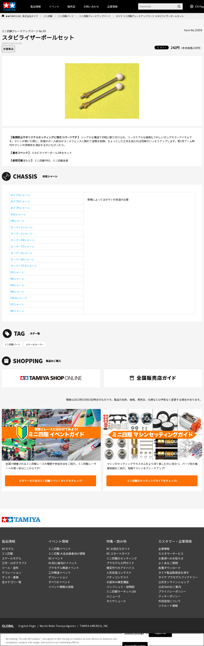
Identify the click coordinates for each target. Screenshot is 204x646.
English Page (27, 626)
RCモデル (8, 549)
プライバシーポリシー (172, 591)
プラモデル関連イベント (63, 568)
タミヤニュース (116, 601)
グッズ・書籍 (10, 577)
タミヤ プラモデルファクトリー (178, 577)
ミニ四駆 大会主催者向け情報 (66, 553)
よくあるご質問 (168, 563)
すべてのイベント (59, 582)
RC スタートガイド (118, 553)
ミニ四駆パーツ (66, 16)
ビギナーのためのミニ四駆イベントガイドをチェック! (50, 481)
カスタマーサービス (170, 553)
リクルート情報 (168, 606)
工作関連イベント (59, 572)
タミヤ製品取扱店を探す (173, 572)
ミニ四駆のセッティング (121, 558)
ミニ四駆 (48, 16)
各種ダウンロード (169, 568)
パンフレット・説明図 (120, 587)
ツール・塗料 (10, 568)
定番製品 (8, 49)
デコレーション (11, 572)
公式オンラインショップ (173, 582)
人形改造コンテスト (118, 572)
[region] (102, 639)
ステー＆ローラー (35, 344)
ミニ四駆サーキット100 (121, 591)
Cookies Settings (134, 633)
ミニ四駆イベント (59, 549)
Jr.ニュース (113, 596)
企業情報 (164, 549)
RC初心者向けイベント (62, 563)
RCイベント (55, 558)
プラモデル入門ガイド (120, 563)
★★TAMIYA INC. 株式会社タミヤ (22, 16)
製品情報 (35, 6)
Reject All (160, 633)
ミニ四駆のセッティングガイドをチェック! (152, 481)
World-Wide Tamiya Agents (58, 626)
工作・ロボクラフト (14, 563)
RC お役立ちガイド (118, 549)
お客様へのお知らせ (170, 558)
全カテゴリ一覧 (11, 582)
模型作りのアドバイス (120, 568)
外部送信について (169, 601)
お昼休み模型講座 (117, 582)
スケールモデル (11, 558)
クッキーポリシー (169, 596)
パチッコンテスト (117, 577)
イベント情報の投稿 (60, 587)
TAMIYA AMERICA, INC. (94, 626)
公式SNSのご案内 (169, 587)
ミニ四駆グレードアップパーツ (94, 16)
